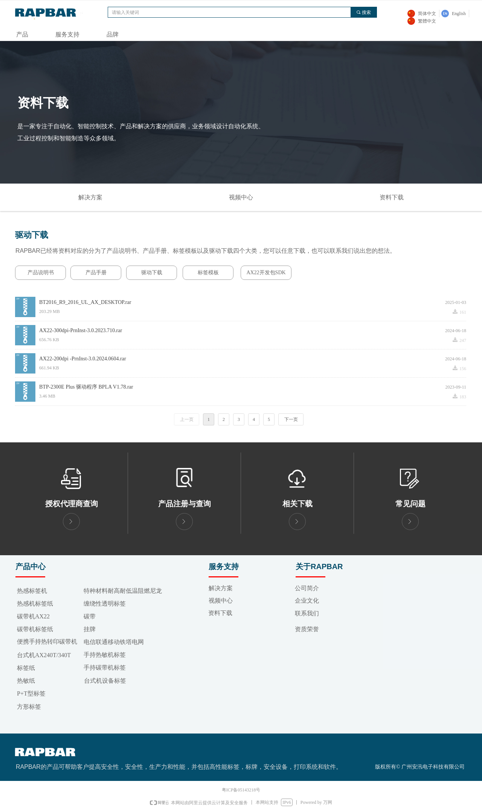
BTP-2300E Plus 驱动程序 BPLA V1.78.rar (86, 387)
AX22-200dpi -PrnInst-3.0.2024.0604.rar (82, 358)
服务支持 (67, 34)
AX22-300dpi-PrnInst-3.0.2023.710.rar (80, 330)
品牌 (113, 34)
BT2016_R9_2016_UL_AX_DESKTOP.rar (85, 302)
